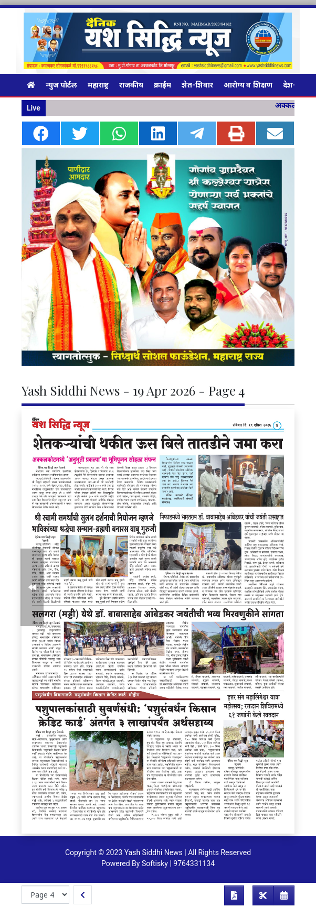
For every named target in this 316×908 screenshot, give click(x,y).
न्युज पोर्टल (61, 85)
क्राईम (162, 85)
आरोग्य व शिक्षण (248, 85)
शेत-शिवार (197, 85)
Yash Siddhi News (153, 852)
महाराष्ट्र (98, 85)
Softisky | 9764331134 (178, 863)
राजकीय (131, 85)
